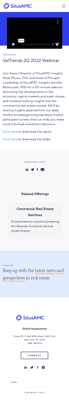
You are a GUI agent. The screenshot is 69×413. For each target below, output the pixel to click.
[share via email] (42, 169)
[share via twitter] (32, 169)
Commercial (9, 54)
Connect (34, 355)
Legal (14, 382)
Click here (10, 132)
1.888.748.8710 (34, 343)
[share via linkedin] (27, 169)
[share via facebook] (37, 169)
